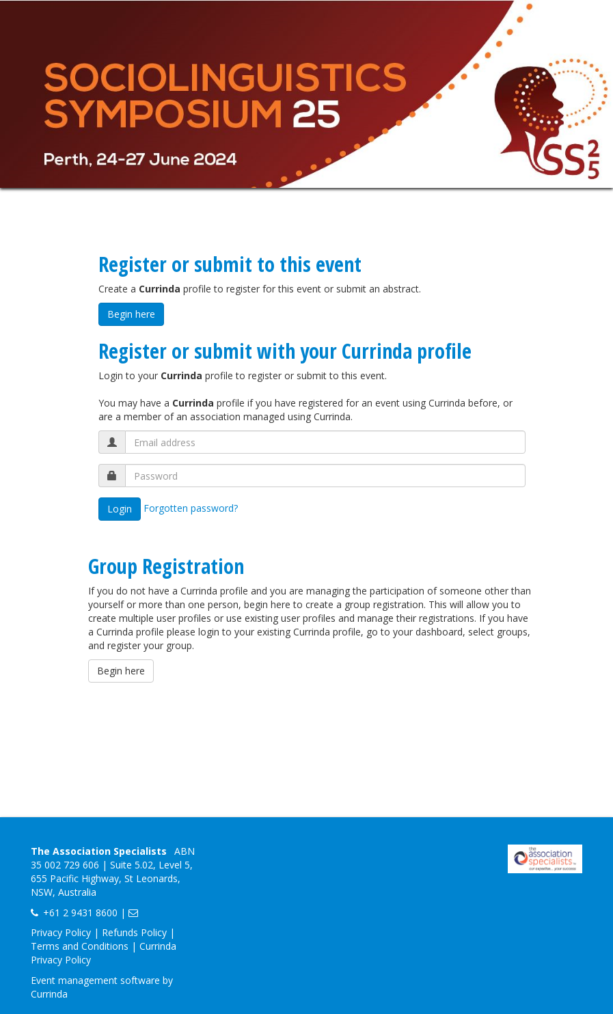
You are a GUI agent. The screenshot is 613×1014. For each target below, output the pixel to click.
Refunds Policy (134, 932)
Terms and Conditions (79, 946)
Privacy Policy (61, 932)
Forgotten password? (191, 508)
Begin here (131, 313)
